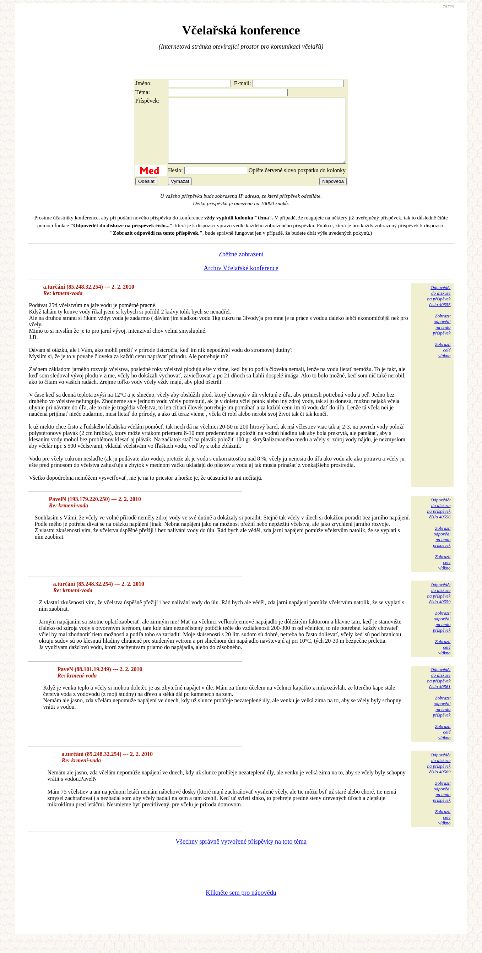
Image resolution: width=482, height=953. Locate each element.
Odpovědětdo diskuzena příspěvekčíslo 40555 (438, 309)
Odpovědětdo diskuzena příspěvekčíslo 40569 (438, 776)
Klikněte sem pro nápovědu (241, 905)
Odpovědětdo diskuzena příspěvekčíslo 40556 (438, 521)
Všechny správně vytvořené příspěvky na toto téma (241, 854)
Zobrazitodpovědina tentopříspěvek (442, 337)
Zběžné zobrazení (241, 267)
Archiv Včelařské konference (241, 280)
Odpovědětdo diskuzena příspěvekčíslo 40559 (438, 606)
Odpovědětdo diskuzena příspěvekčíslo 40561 (438, 691)
